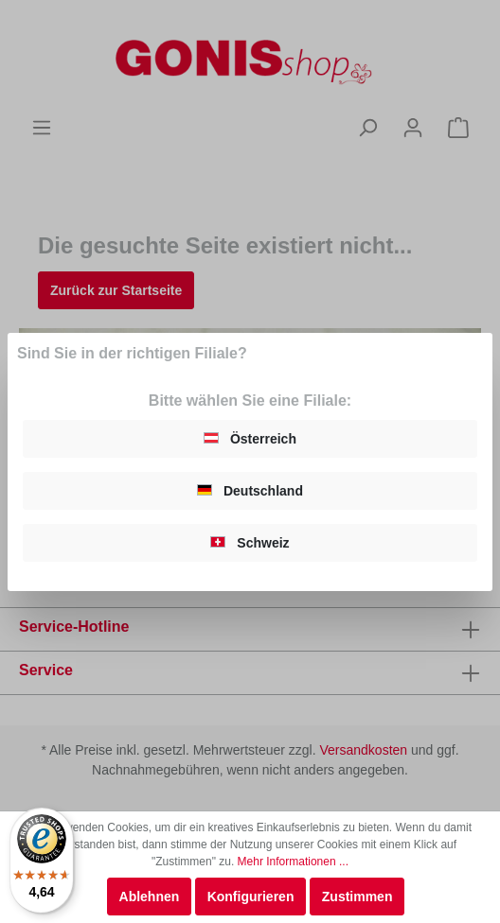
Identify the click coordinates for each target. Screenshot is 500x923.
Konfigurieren (251, 896)
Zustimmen (357, 896)
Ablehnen (149, 896)
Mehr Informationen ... (293, 861)
